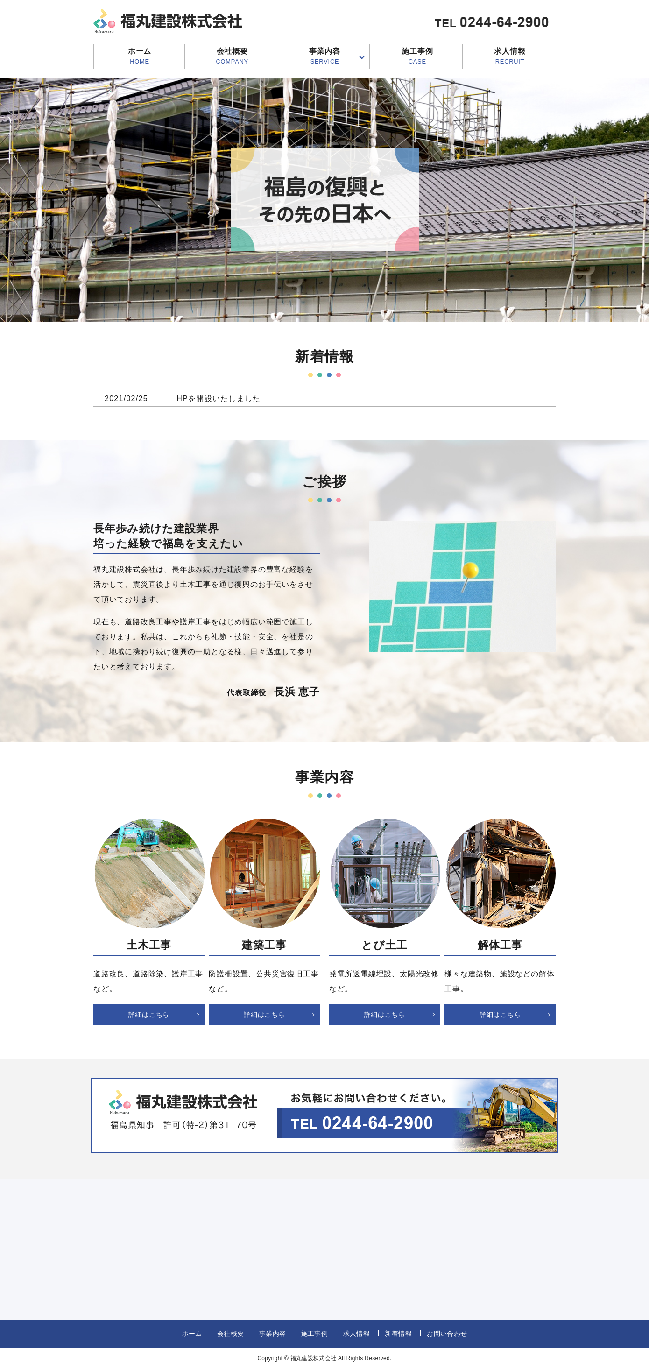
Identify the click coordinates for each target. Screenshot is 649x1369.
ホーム (139, 56)
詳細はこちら (148, 1014)
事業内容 (325, 56)
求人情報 (509, 56)
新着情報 (398, 1333)
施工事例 (417, 56)
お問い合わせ (447, 1333)
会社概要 (232, 56)
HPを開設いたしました (218, 398)
